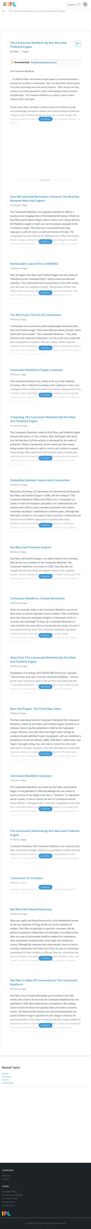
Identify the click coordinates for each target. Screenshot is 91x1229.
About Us (6, 1175)
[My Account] (86, 4)
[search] (79, 4)
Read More (45, 241)
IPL (3, 11)
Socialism (5, 1080)
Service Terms (8, 1205)
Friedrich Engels (7, 1083)
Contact (5, 1179)
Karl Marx (5, 1074)
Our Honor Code (9, 1198)
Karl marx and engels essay (44, 62)
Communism (6, 1077)
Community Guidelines (12, 1195)
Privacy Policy (8, 1202)
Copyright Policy (9, 1191)
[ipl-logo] (12, 5)
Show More (45, 119)
